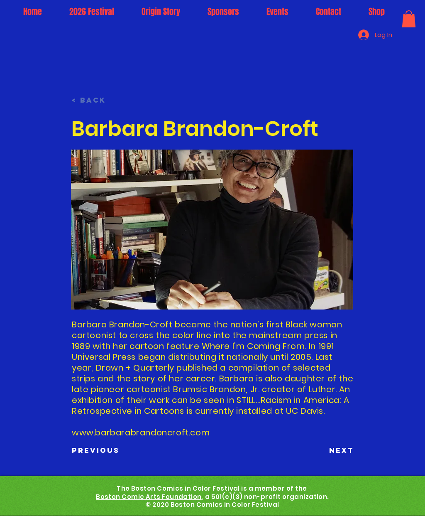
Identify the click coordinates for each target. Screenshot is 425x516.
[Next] (333, 450)
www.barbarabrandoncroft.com (141, 432)
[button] (409, 18)
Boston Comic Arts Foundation (149, 496)
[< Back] (99, 100)
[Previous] (99, 450)
